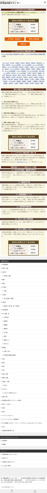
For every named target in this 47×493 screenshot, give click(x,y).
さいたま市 (5, 63)
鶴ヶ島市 (19, 77)
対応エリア (5, 458)
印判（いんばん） (7, 404)
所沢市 (23, 63)
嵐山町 (27, 79)
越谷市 (28, 63)
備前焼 (5, 328)
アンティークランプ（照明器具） (11, 419)
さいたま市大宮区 (32, 71)
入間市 (32, 67)
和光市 (29, 75)
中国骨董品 (5, 264)
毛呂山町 (10, 79)
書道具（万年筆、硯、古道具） (12, 306)
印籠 (3, 408)
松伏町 (37, 83)
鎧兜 (3, 362)
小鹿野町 (35, 81)
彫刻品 (4, 347)
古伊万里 (6, 317)
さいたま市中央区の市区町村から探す (13, 54)
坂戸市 (13, 73)
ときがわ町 (12, 81)
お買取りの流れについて (8, 462)
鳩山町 (6, 81)
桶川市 (35, 75)
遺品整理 (4, 440)
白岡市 (36, 77)
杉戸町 (32, 83)
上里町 (16, 83)
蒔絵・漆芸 (5, 374)
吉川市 (31, 77)
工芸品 (4, 294)
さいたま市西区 (26, 65)
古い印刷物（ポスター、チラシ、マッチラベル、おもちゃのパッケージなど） (22, 423)
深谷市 (7, 69)
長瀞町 (29, 81)
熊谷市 (8, 65)
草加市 (33, 63)
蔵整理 (4, 444)
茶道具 (4, 302)
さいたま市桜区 (21, 73)
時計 (3, 366)
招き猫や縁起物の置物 (10, 355)
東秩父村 (41, 81)
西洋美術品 (5, 309)
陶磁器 (5, 325)
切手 (3, 370)
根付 (3, 411)
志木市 (24, 75)
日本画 (4, 272)
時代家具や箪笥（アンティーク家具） (12, 400)
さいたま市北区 (14, 69)
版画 (3, 279)
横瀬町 (19, 81)
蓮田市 (8, 77)
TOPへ (35, 491)
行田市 (29, 73)
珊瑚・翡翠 (5, 377)
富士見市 (41, 71)
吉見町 (42, 79)
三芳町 (4, 79)
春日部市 (39, 63)
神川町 (11, 83)
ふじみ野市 (7, 73)
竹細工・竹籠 (5, 381)
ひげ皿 (5, 332)
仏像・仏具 (7, 351)
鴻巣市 (38, 69)
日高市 (25, 77)
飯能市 (40, 73)
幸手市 (13, 77)
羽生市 (15, 75)
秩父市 (35, 73)
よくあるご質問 (6, 465)
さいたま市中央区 (38, 65)
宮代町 (27, 83)
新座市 (4, 67)
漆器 (5, 336)
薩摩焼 (5, 321)
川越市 (17, 63)
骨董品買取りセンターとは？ (9, 454)
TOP (10, 478)
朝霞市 (28, 69)
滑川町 (21, 79)
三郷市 (23, 69)
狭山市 (21, 67)
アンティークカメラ (7, 415)
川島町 (37, 79)
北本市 (40, 75)
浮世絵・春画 (7, 275)
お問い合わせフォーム (22, 161)
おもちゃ (4, 389)
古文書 (4, 287)
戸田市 (33, 69)
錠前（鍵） (5, 396)
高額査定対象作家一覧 (8, 430)
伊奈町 (41, 77)
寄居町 (21, 83)
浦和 (41, 83)
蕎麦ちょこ (7, 340)
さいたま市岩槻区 (10, 71)
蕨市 (19, 75)
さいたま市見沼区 (13, 67)
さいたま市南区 (16, 65)
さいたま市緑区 (21, 71)
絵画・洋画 (5, 268)
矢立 (3, 426)
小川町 (32, 79)
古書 (5, 291)
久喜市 (27, 67)
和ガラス (6, 343)
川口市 (12, 63)
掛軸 (3, 283)
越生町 (16, 79)
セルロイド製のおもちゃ (10, 393)
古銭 (3, 359)
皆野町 (24, 81)
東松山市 (8, 75)
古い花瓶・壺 (5, 313)
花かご (5, 385)
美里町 (6, 83)
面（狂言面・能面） (9, 298)
